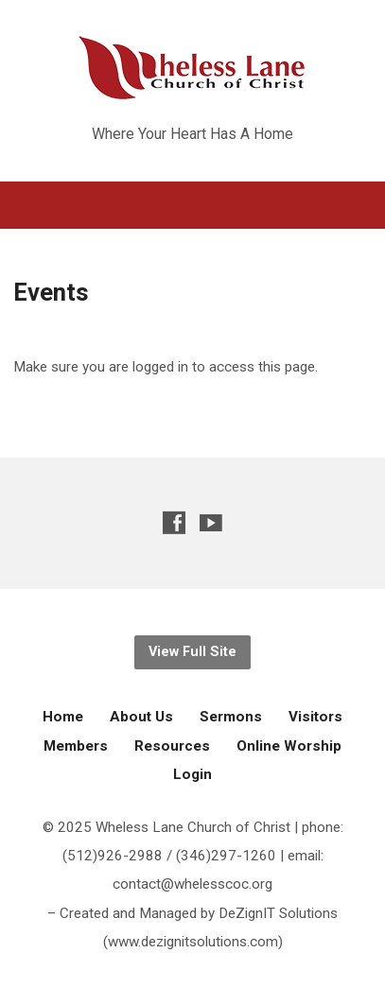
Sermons (231, 716)
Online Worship (288, 745)
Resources (172, 745)
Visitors (315, 716)
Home (63, 716)
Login (192, 774)
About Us (141, 716)
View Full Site (192, 652)
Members (76, 745)
